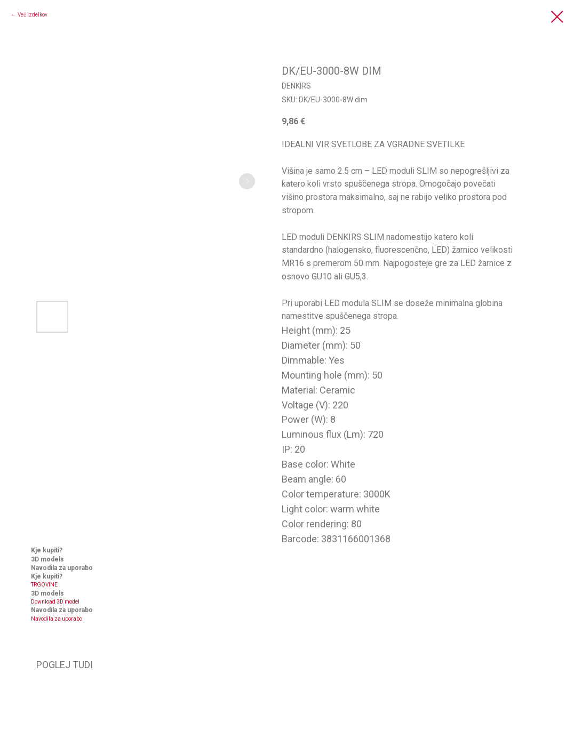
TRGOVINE (44, 585)
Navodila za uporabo (56, 619)
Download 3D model (55, 602)
